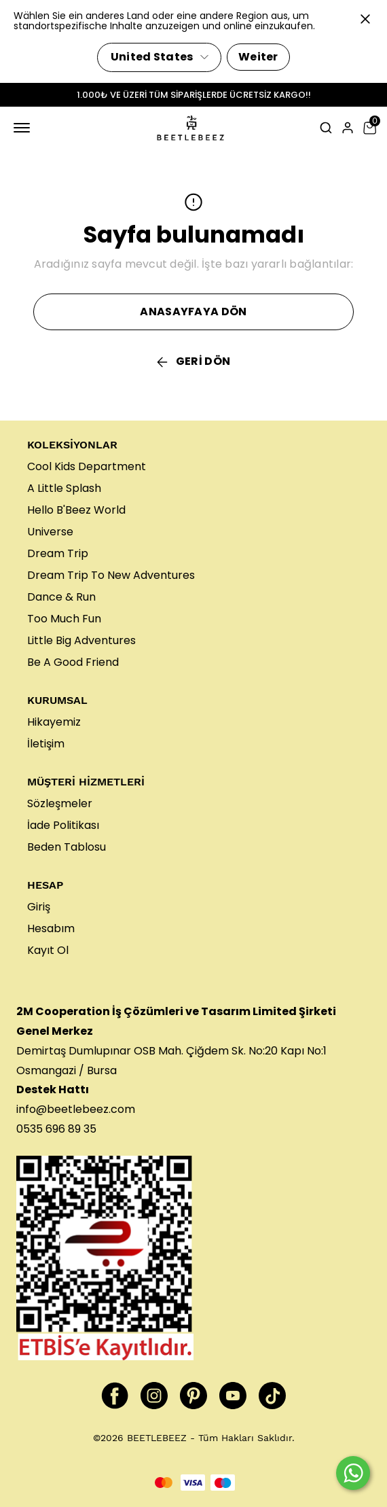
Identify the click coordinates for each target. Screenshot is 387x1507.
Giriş (38, 907)
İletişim (45, 743)
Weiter (258, 57)
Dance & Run (61, 597)
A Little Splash (64, 488)
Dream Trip (57, 553)
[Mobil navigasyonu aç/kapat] (24, 128)
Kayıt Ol (48, 950)
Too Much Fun (64, 618)
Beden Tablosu (66, 847)
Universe (50, 531)
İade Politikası (63, 825)
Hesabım (51, 928)
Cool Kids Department (86, 466)
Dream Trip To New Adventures (111, 575)
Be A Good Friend (73, 662)
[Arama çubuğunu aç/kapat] (326, 128)
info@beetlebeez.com (75, 1109)
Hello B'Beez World (76, 510)
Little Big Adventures (81, 640)
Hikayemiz (54, 722)
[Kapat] (365, 19)
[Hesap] (347, 128)
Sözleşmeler (59, 803)
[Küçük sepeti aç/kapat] (369, 128)
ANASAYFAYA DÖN (193, 311)
